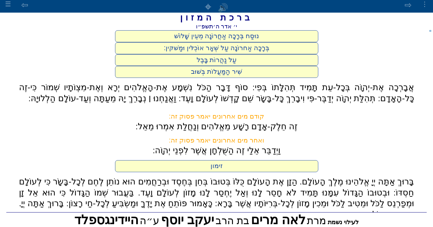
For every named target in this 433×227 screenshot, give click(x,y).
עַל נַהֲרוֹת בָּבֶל (217, 60)
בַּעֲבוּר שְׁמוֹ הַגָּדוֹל (102, 192)
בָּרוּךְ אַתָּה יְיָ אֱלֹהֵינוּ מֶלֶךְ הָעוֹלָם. (357, 181)
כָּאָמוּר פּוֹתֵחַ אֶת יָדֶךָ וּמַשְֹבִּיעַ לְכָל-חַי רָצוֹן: (139, 203)
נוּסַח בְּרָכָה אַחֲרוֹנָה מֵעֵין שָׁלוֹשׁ (216, 36)
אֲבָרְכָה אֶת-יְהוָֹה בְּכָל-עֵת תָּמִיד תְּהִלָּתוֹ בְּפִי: (333, 87)
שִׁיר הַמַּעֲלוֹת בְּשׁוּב (216, 71)
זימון (216, 166)
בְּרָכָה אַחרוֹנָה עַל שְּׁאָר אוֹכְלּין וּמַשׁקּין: (216, 48)
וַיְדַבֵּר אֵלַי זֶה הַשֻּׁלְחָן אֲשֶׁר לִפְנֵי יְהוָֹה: (216, 150)
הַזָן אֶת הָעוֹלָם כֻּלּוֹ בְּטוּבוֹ (253, 181)
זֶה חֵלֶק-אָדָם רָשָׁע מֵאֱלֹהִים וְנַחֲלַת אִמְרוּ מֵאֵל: (217, 126)
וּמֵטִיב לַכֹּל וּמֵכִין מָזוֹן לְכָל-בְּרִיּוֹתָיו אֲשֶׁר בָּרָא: (291, 203)
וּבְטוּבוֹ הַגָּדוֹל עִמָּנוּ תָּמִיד (345, 192)
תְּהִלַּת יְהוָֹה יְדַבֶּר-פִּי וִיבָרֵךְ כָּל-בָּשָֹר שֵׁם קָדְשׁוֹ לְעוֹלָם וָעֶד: (277, 98)
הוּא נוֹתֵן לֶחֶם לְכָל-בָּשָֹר (94, 181)
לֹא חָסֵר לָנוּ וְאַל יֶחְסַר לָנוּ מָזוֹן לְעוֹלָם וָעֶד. (217, 192)
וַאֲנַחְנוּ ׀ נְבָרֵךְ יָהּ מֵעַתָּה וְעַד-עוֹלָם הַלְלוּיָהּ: (102, 98)
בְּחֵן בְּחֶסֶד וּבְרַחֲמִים (173, 181)
